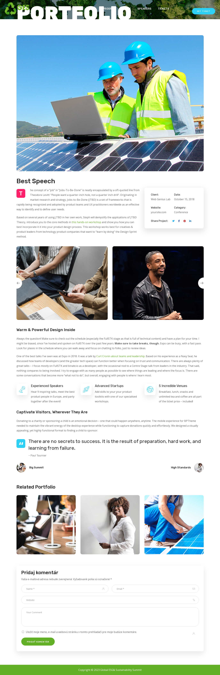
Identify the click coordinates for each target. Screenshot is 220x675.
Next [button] (203, 283)
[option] (62, 283)
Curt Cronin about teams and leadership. (120, 356)
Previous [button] (16, 283)
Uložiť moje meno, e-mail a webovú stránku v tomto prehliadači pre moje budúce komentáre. (81, 632)
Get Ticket (203, 11)
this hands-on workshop (86, 222)
